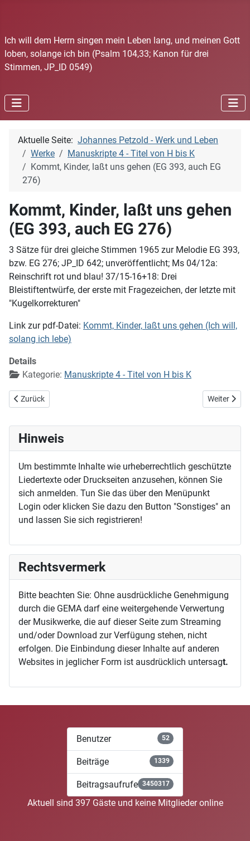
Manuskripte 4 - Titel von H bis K (127, 374)
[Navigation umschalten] (16, 103)
